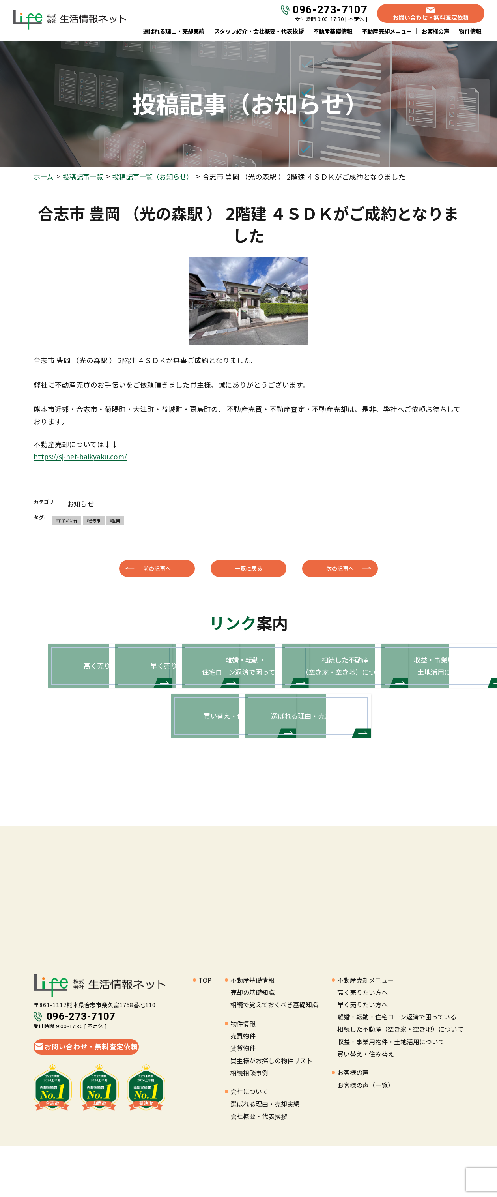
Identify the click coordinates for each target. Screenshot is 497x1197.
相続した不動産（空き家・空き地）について (400, 1080)
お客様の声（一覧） (365, 1136)
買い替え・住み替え (365, 1105)
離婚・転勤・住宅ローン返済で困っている (396, 1068)
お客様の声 (436, 31)
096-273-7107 (330, 11)
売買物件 (243, 1087)
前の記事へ (157, 568)
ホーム (44, 177)
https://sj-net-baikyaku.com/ (81, 456)
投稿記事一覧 (85, 177)
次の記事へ (340, 568)
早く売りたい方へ (362, 1055)
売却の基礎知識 (252, 1043)
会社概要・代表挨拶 (258, 1167)
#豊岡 (115, 520)
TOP (204, 1031)
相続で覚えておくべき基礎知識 (274, 1055)
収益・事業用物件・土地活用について (391, 1093)
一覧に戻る (248, 568)
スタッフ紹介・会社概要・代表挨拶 (259, 31)
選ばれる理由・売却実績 (174, 31)
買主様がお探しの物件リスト (271, 1111)
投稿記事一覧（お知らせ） (158, 177)
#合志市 (94, 520)
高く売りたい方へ (362, 1043)
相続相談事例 (249, 1124)
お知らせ (81, 503)
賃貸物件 (243, 1099)
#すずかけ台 (66, 520)
